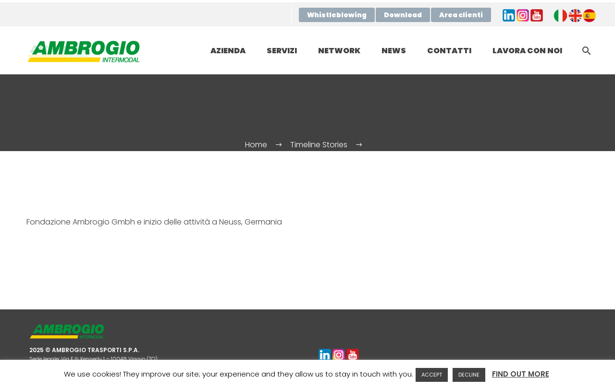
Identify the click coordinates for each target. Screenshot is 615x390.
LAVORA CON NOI (527, 50)
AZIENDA (228, 50)
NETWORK (339, 50)
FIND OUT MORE (520, 374)
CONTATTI (449, 50)
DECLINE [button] (469, 374)
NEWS (393, 50)
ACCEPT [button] (431, 374)
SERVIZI (282, 50)
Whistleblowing (337, 15)
